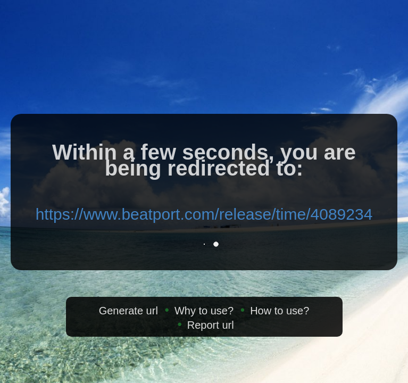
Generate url (128, 311)
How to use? (279, 311)
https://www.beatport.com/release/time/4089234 (204, 214)
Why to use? (204, 311)
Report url (210, 325)
